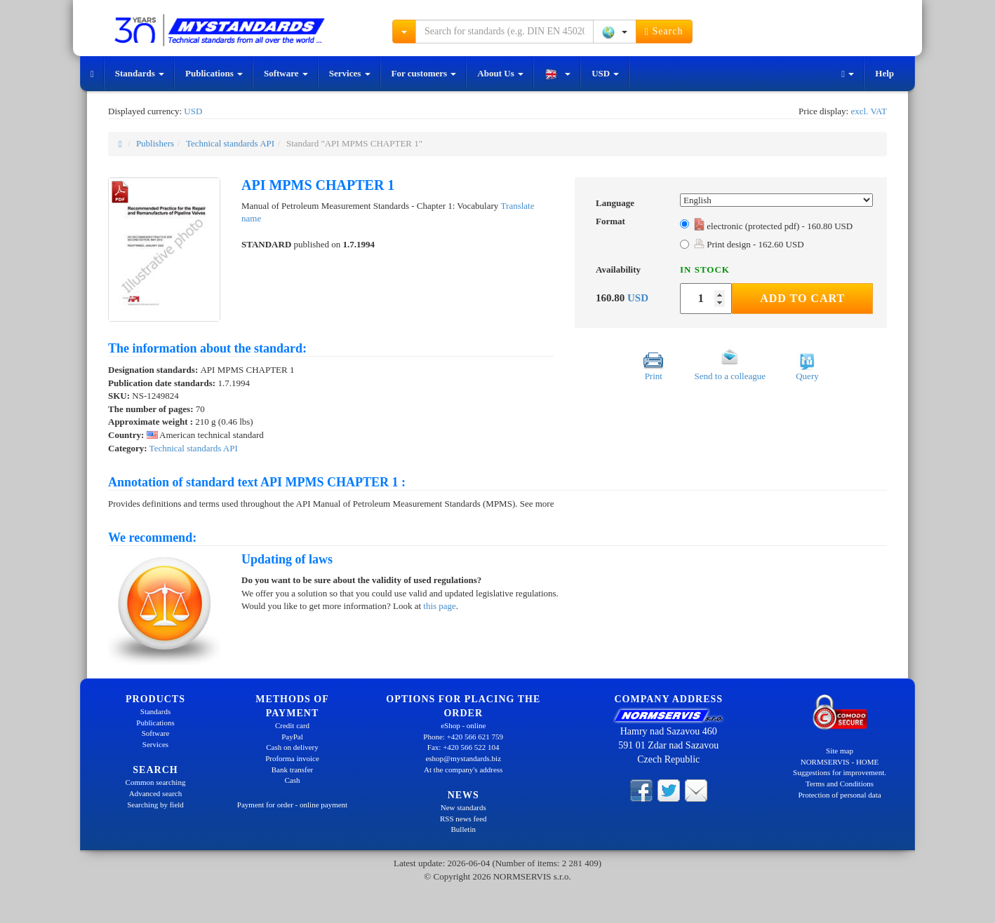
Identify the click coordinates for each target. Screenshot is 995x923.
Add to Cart (802, 298)
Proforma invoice (292, 758)
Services (349, 73)
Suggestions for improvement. (839, 772)
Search (664, 31)
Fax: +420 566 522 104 (463, 747)
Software (286, 73)
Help (884, 73)
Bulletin (463, 829)
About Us (500, 73)
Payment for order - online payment (292, 804)
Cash (292, 780)
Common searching (156, 782)
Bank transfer (293, 769)
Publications (214, 73)
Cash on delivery (292, 747)
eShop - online (463, 725)
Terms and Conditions (840, 783)
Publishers (155, 143)
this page (439, 606)
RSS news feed (463, 818)
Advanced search (155, 793)
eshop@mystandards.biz (463, 758)
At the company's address (463, 769)
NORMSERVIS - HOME (840, 762)
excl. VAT (868, 111)
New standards (463, 807)
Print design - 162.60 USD (749, 244)
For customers (424, 73)
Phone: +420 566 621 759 (463, 736)
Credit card (292, 725)
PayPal (292, 736)
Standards (139, 73)
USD (605, 73)
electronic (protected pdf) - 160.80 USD (773, 226)
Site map (839, 750)
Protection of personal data (839, 795)
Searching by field (155, 804)
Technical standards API (230, 143)
